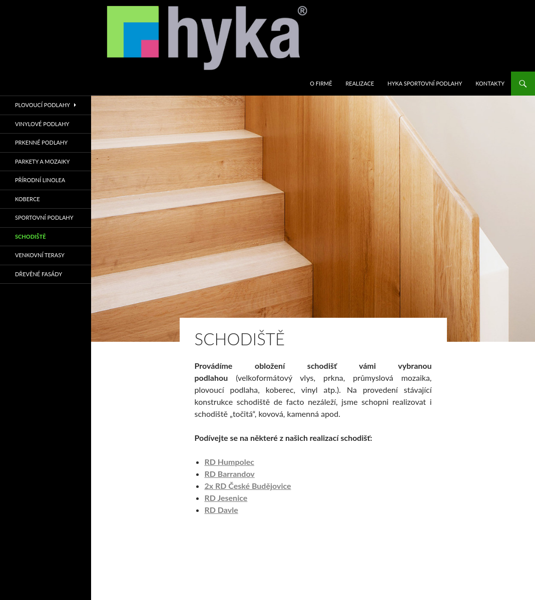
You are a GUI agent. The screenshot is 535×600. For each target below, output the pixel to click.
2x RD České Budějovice (248, 485)
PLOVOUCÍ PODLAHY (42, 105)
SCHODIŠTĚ (30, 236)
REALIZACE (359, 83)
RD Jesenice (226, 497)
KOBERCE (27, 199)
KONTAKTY (489, 83)
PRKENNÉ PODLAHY (41, 142)
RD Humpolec (229, 461)
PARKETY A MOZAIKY (42, 161)
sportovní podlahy (44, 217)
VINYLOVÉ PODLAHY (42, 124)
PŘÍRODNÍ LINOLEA (40, 180)
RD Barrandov (230, 473)
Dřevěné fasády (38, 274)
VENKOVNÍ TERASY (40, 255)
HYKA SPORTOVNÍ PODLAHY (424, 83)
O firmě (321, 83)
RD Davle (221, 509)
